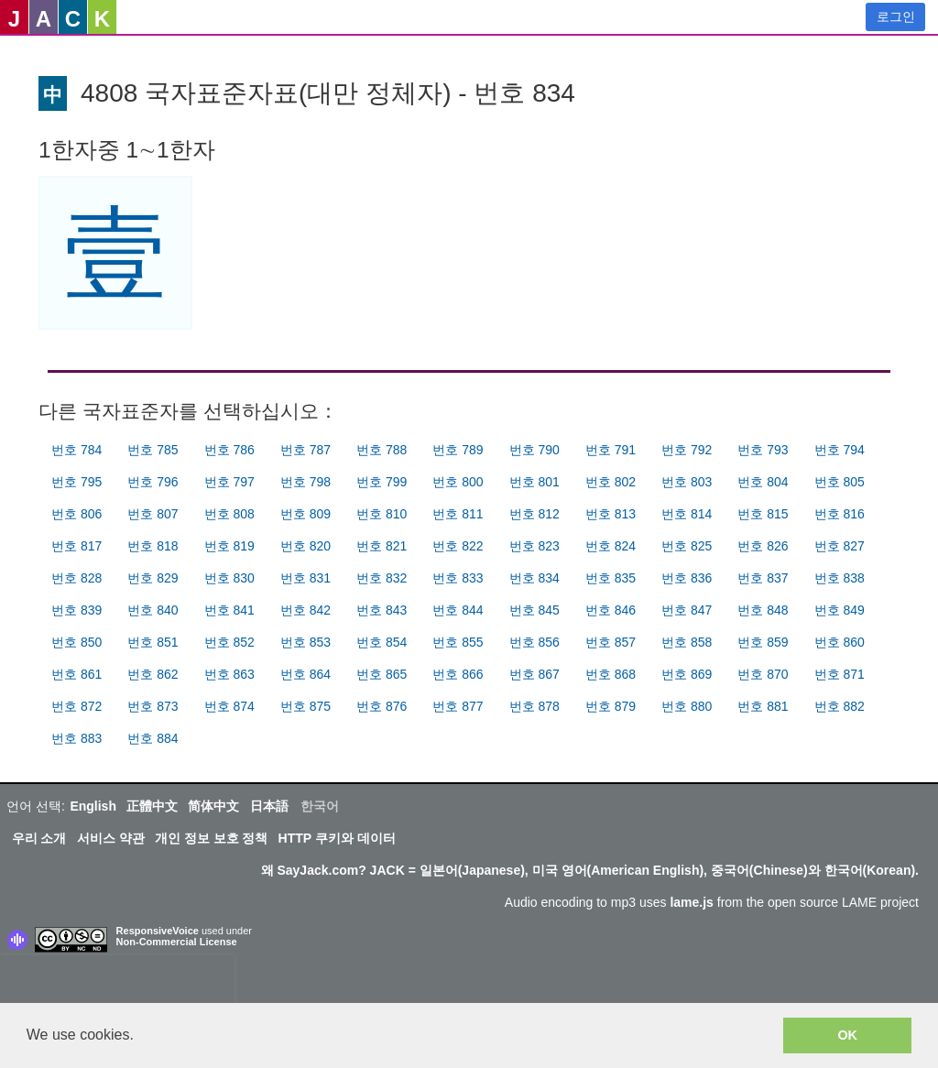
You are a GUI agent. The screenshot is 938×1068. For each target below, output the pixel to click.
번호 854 (381, 642)
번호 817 (76, 546)
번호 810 (381, 514)
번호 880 (686, 706)
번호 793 (762, 449)
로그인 (896, 16)
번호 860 (839, 642)
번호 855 (457, 642)
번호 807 (152, 514)
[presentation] (117, 982)
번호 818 (152, 546)
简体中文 (213, 806)
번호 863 (229, 674)
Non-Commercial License (176, 941)
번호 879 (610, 706)
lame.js (691, 902)
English (93, 806)
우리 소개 (39, 838)
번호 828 (76, 578)
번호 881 (762, 706)
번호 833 (457, 578)
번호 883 (76, 738)
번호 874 (229, 706)
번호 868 (610, 674)
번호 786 (229, 449)
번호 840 (152, 610)
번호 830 (229, 578)
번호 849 (839, 610)
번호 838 (839, 578)
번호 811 (457, 514)
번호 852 (229, 642)
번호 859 (762, 642)
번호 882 (839, 706)
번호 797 (229, 481)
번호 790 (534, 449)
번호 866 (457, 674)
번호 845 (534, 610)
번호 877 (457, 706)
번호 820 (305, 546)
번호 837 (762, 578)
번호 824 (610, 546)
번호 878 (534, 706)
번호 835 (610, 578)
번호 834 (534, 578)
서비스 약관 (111, 838)
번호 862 (152, 674)
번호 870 (762, 674)
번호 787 (305, 449)
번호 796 (152, 481)
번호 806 (76, 514)
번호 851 (152, 642)
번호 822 (457, 546)
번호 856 (534, 642)
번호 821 (381, 546)
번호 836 (686, 578)
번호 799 (381, 481)
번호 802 (610, 481)
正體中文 (152, 806)
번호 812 (534, 514)
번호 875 (305, 706)
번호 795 (76, 481)
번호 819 (229, 546)
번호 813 (610, 514)
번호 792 (686, 449)
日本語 (269, 806)
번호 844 (457, 610)
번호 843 (381, 610)
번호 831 (305, 578)
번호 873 (152, 706)
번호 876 (381, 706)
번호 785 (152, 449)
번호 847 (686, 610)
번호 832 (381, 578)
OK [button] (847, 1035)
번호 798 (305, 481)
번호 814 (686, 514)
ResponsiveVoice (157, 930)
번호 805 (839, 481)
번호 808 (229, 514)
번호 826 (762, 546)
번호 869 (686, 674)
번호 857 (610, 642)
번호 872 (76, 706)
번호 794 (839, 449)
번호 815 (762, 514)
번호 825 (686, 546)
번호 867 (534, 674)
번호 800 (457, 481)
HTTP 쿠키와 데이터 (337, 838)
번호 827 (839, 546)
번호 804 (762, 481)
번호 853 (305, 642)
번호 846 (610, 610)
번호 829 (152, 578)
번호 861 (76, 674)
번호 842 (305, 610)
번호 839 (76, 610)
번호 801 (534, 481)
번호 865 (381, 674)
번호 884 (152, 738)
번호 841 (229, 610)
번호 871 (839, 674)
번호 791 (610, 449)
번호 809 (305, 514)
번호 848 (762, 610)
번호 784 (76, 449)
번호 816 (839, 514)
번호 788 (381, 449)
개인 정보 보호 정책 (211, 838)
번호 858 (686, 642)
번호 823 (534, 546)
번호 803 (686, 481)
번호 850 (76, 642)
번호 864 (305, 674)
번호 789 (457, 449)
